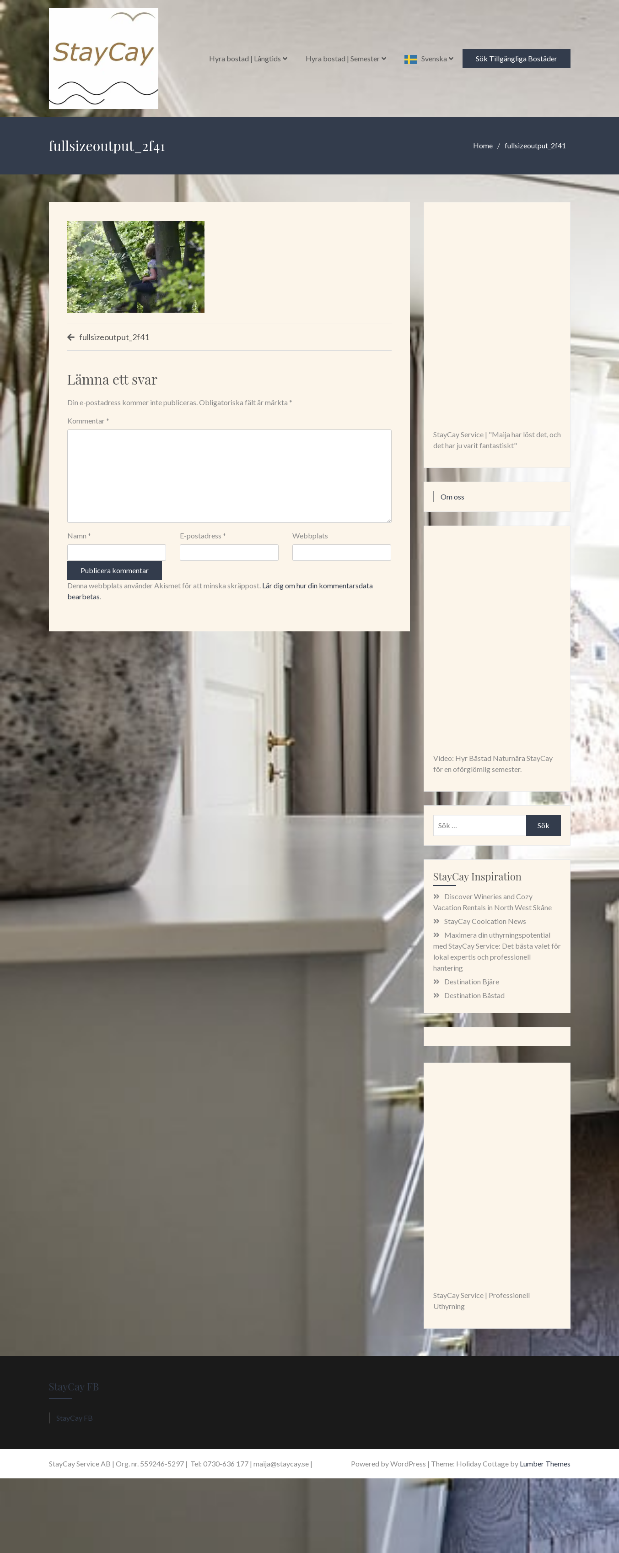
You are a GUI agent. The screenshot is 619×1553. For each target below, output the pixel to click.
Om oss (452, 496)
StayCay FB (74, 1386)
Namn (79, 535)
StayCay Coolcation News (485, 921)
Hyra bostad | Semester (343, 58)
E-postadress (203, 535)
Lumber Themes (545, 1463)
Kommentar (88, 420)
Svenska (434, 58)
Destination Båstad (474, 995)
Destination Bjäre (471, 981)
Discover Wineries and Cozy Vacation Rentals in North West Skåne (492, 902)
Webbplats (310, 535)
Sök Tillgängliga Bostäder (516, 58)
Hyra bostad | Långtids (245, 58)
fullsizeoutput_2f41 (114, 337)
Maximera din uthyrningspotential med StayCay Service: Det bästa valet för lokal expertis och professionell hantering (497, 951)
